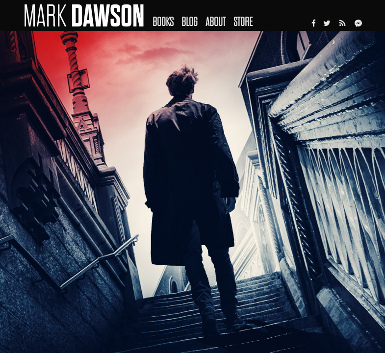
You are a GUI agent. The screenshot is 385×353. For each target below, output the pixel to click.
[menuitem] (167, 15)
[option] (192, 192)
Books (163, 21)
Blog (189, 21)
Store (243, 21)
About (215, 21)
